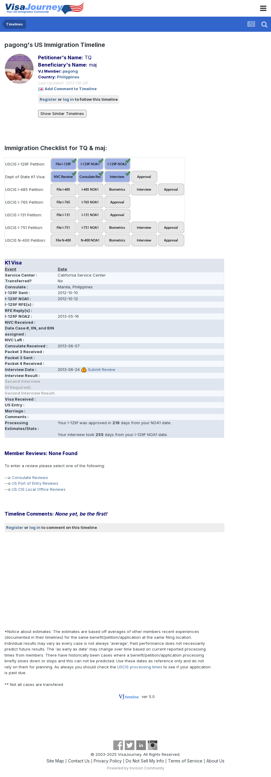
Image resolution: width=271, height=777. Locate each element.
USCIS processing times (139, 666)
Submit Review (101, 369)
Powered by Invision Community (135, 768)
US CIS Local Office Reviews (39, 489)
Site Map (55, 760)
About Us (215, 760)
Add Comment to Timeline (71, 88)
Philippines (68, 76)
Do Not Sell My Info (145, 760)
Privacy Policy (108, 760)
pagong (70, 71)
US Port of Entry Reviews (35, 483)
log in (68, 99)
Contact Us (79, 760)
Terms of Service (185, 760)
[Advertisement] (75, 580)
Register (48, 99)
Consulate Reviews (30, 477)
